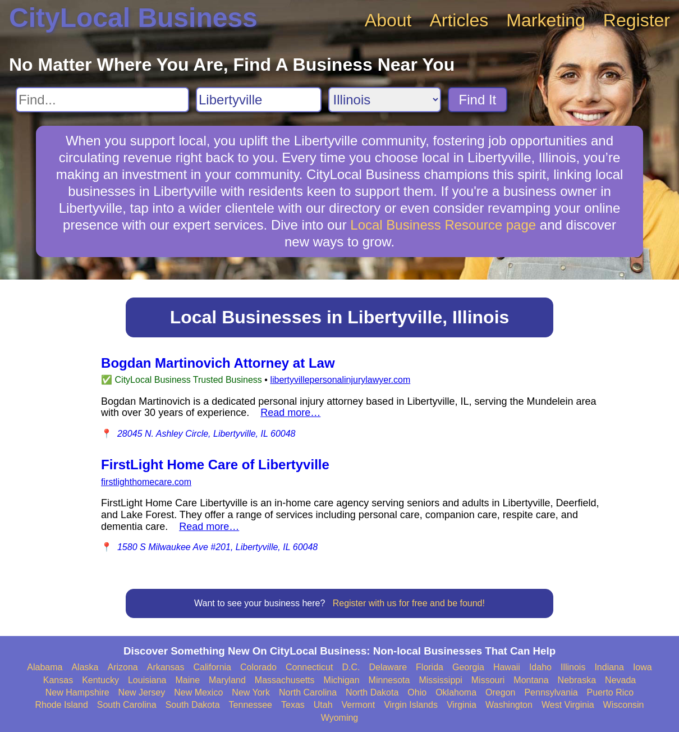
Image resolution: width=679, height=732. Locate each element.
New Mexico (198, 692)
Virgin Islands (411, 705)
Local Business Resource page (443, 224)
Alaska (84, 667)
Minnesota (389, 680)
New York (251, 692)
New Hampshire (77, 692)
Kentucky (100, 680)
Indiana (609, 667)
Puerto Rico (610, 692)
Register (636, 20)
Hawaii (506, 667)
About (388, 20)
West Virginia (568, 705)
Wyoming (340, 717)
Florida (429, 667)
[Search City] (259, 99)
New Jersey (142, 692)
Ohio (416, 692)
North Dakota (372, 692)
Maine (187, 680)
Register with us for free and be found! (409, 603)
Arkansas (166, 667)
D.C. (351, 667)
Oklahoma (455, 692)
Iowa (642, 667)
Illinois (573, 667)
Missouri (488, 680)
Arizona (122, 667)
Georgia (468, 667)
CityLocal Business (133, 18)
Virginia (461, 705)
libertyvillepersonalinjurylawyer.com (340, 380)
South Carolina (127, 705)
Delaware (388, 667)
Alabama (44, 667)
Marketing (545, 20)
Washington (509, 705)
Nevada (620, 680)
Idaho (540, 667)
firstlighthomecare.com (146, 482)
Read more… (290, 412)
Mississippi (440, 680)
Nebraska (577, 680)
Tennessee (250, 705)
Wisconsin (623, 705)
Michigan (342, 680)
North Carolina (308, 692)
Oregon (500, 692)
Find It (478, 99)
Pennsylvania (550, 692)
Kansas (58, 680)
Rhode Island (61, 705)
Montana (530, 680)
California (212, 667)
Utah (323, 705)
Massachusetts (285, 680)
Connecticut (309, 667)
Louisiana (147, 680)
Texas (293, 705)
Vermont (358, 705)
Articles (458, 20)
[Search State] (384, 99)
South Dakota (193, 705)
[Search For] (102, 99)
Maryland (227, 680)
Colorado (258, 667)
